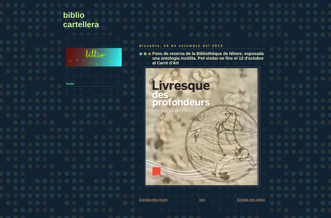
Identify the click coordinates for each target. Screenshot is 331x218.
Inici (202, 199)
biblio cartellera (81, 20)
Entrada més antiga (251, 199)
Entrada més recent (153, 199)
